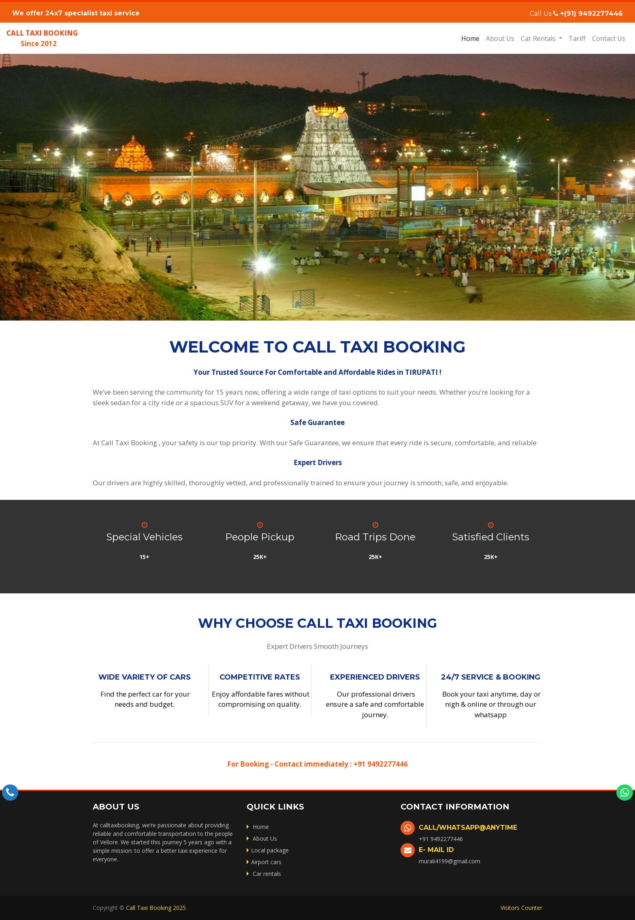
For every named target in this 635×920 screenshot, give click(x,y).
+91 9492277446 (380, 764)
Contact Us (608, 38)
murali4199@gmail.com (449, 861)
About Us (500, 38)
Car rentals (264, 874)
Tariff (577, 38)
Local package (268, 850)
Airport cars (264, 862)
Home (472, 38)
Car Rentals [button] (539, 38)
